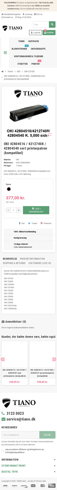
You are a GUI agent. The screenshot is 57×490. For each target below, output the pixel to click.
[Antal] (13, 210)
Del (21, 223)
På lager (7, 165)
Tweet (32, 223)
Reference (8, 162)
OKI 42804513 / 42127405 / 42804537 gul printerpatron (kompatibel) (42, 373)
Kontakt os (7, 17)
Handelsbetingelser (11, 14)
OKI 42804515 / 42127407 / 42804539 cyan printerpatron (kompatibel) (15, 373)
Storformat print (14, 465)
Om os (38, 14)
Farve (8, 184)
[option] (15, 363)
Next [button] (54, 359)
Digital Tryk (10, 471)
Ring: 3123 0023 (23, 17)
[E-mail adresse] (20, 435)
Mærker (7, 159)
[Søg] (44, 24)
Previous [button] (3, 359)
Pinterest (46, 223)
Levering (27, 14)
